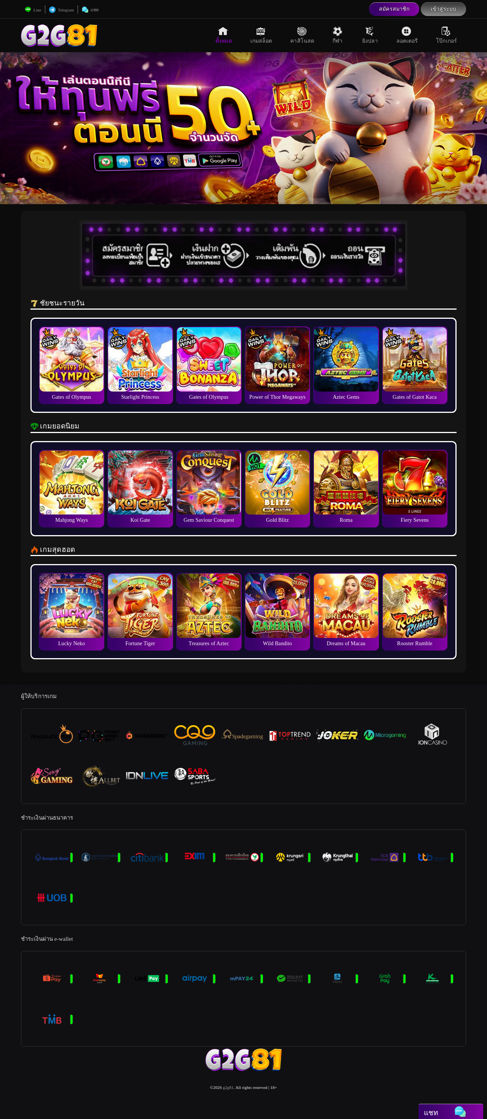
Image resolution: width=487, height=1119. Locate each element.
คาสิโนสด (302, 35)
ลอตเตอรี (407, 35)
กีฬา (338, 35)
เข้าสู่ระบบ (443, 9)
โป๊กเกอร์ (446, 35)
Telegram (61, 10)
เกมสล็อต (261, 35)
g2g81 (228, 1087)
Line (33, 10)
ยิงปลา (370, 35)
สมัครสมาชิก (394, 9)
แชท (90, 10)
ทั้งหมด (223, 35)
